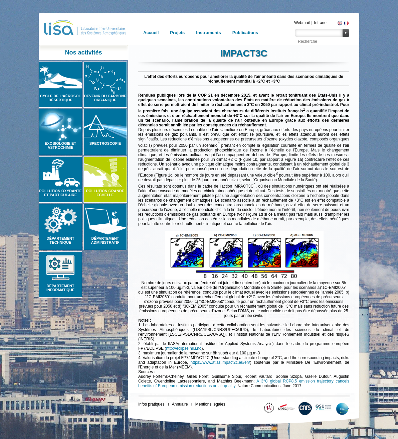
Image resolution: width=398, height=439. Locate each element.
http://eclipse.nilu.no (183, 348)
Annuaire (180, 404)
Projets (177, 32)
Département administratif (105, 240)
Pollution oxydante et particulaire (60, 193)
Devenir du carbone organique (105, 98)
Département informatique (60, 288)
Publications (245, 32)
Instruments (208, 32)
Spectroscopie (105, 143)
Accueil (151, 32)
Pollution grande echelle (105, 193)
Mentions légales (210, 404)
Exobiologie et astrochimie (60, 145)
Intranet (321, 22)
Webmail (302, 22)
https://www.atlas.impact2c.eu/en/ (220, 362)
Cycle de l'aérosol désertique (60, 98)
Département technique (60, 240)
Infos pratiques (151, 404)
